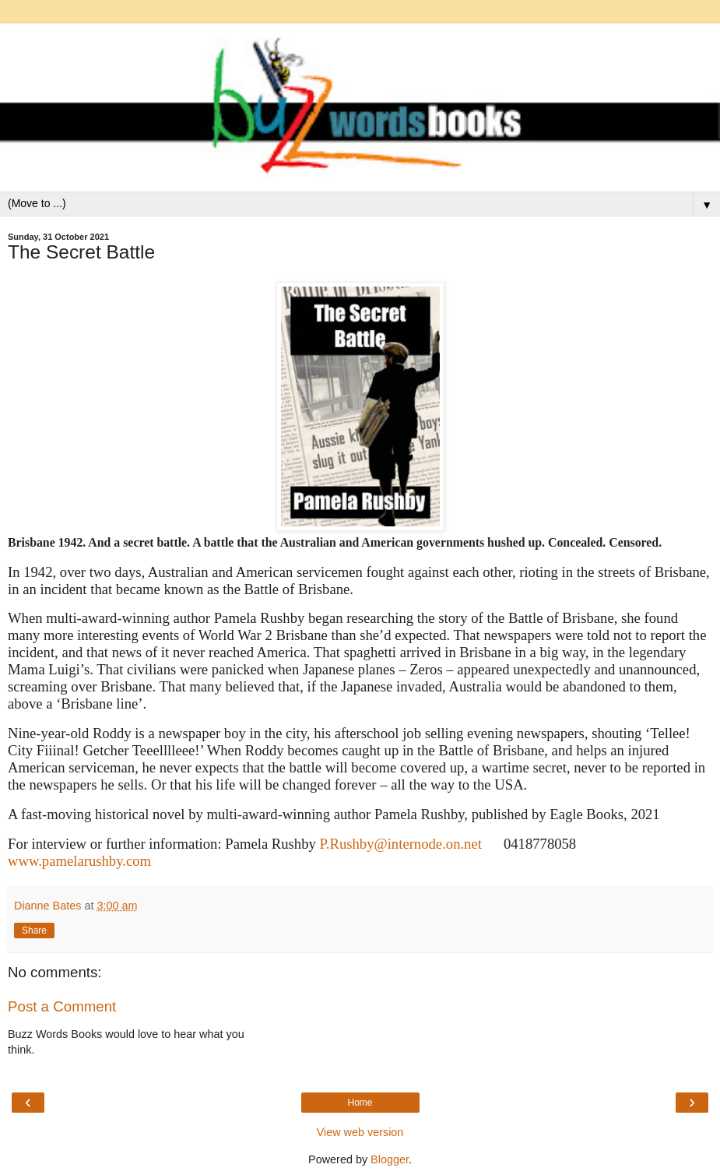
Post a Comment (62, 1006)
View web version (360, 1132)
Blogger (390, 1159)
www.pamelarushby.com (79, 861)
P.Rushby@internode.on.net (401, 844)
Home (359, 1102)
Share (34, 930)
